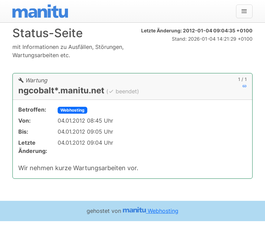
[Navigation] (244, 11)
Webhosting (72, 110)
